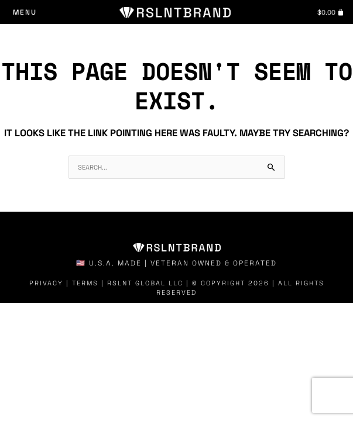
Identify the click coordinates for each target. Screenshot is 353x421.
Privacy (46, 283)
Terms (85, 283)
